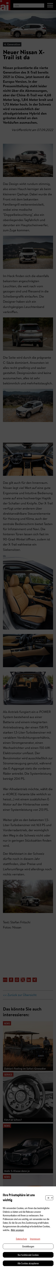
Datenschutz (21, 1238)
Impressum (35, 1238)
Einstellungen (28, 1246)
